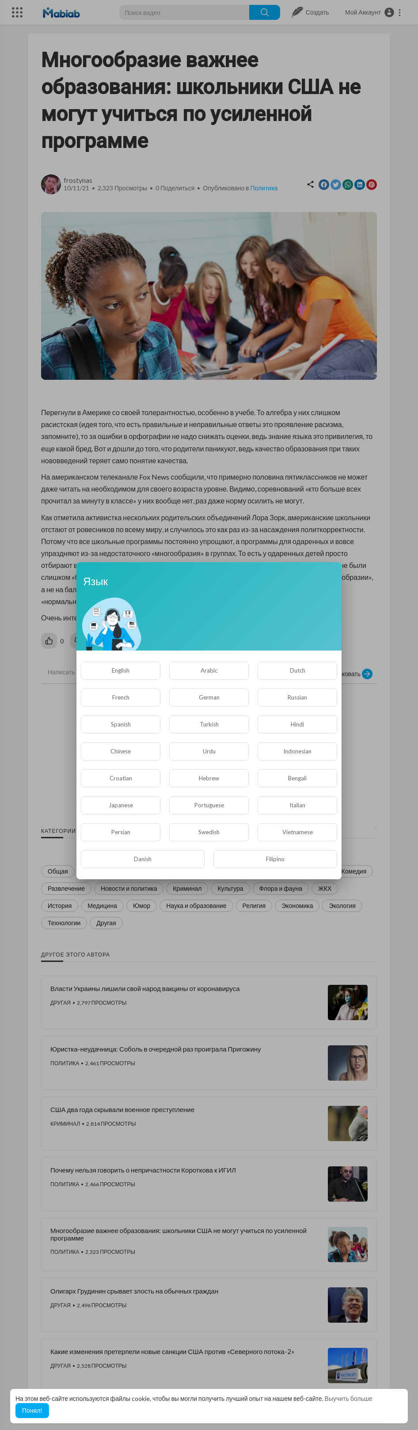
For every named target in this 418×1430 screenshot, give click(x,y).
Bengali (297, 778)
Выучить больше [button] (348, 1398)
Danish (143, 859)
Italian (297, 805)
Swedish (209, 832)
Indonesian (297, 751)
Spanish (121, 724)
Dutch (297, 670)
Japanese (121, 805)
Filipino (275, 859)
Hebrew (209, 778)
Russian (297, 697)
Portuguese (209, 805)
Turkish (209, 724)
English (120, 670)
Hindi (297, 724)
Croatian (121, 778)
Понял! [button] (32, 1410)
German (209, 697)
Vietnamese (297, 832)
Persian (120, 832)
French (120, 697)
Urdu (209, 751)
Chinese (120, 751)
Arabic (209, 670)
